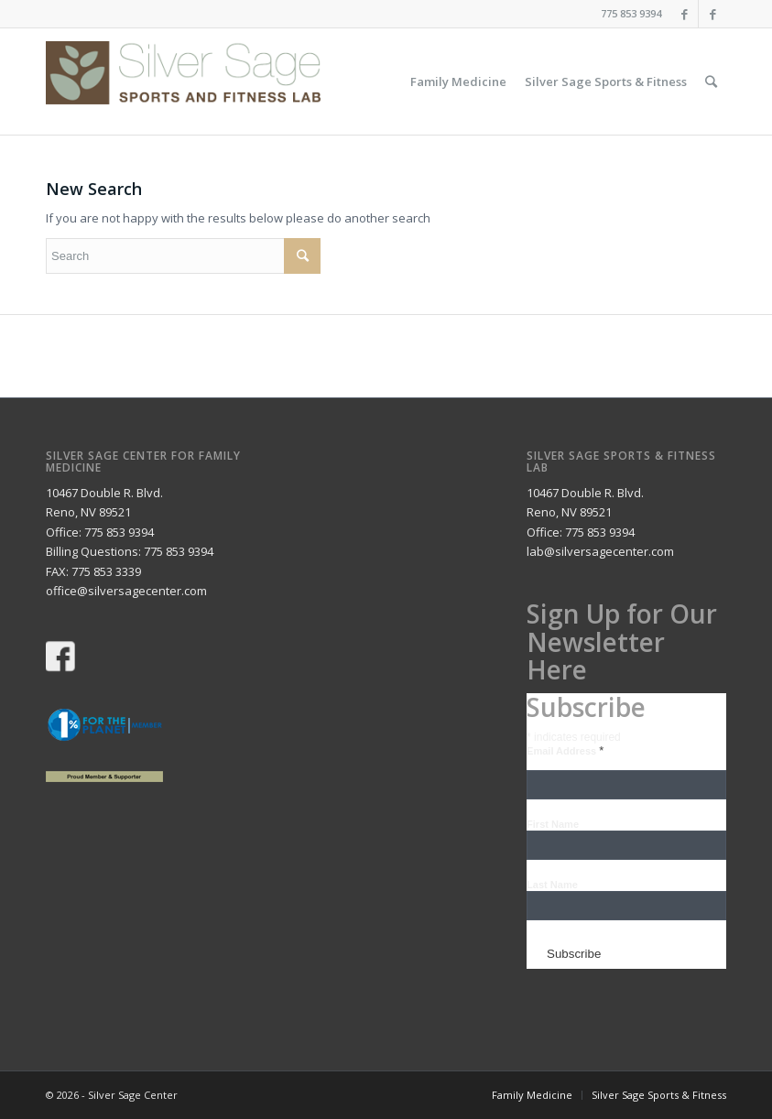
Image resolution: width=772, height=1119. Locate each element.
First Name (553, 824)
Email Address (565, 750)
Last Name (552, 884)
